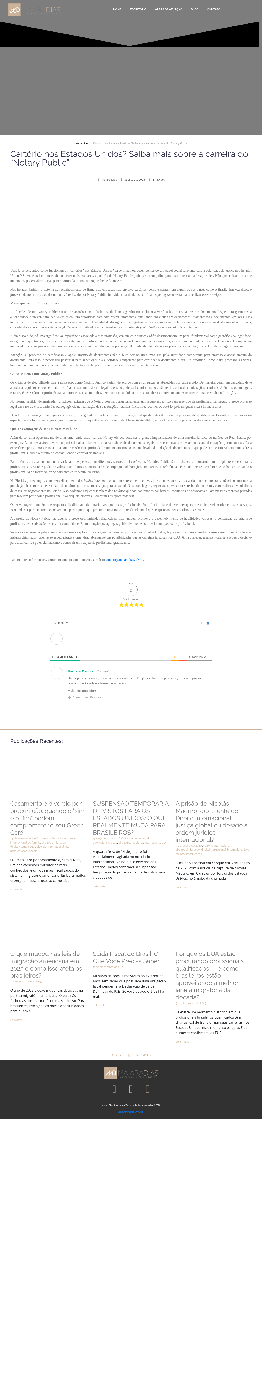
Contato (213, 9)
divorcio (41, 846)
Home (117, 9)
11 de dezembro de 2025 (26, 981)
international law (58, 846)
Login (206, 623)
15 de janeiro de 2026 (106, 838)
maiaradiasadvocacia (24, 851)
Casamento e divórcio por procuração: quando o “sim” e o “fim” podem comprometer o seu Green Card (48, 818)
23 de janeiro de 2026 (24, 838)
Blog (194, 9)
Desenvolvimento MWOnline (130, 1112)
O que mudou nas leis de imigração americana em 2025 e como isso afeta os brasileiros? (46, 964)
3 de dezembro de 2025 (191, 1003)
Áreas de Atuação (168, 9)
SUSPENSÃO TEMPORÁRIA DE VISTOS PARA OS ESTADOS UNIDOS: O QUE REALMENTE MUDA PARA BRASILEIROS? (131, 818)
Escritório (138, 9)
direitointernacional (22, 846)
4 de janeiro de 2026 (189, 845)
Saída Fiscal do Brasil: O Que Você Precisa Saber (126, 957)
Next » (145, 1055)
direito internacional (53, 838)
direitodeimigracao (54, 842)
